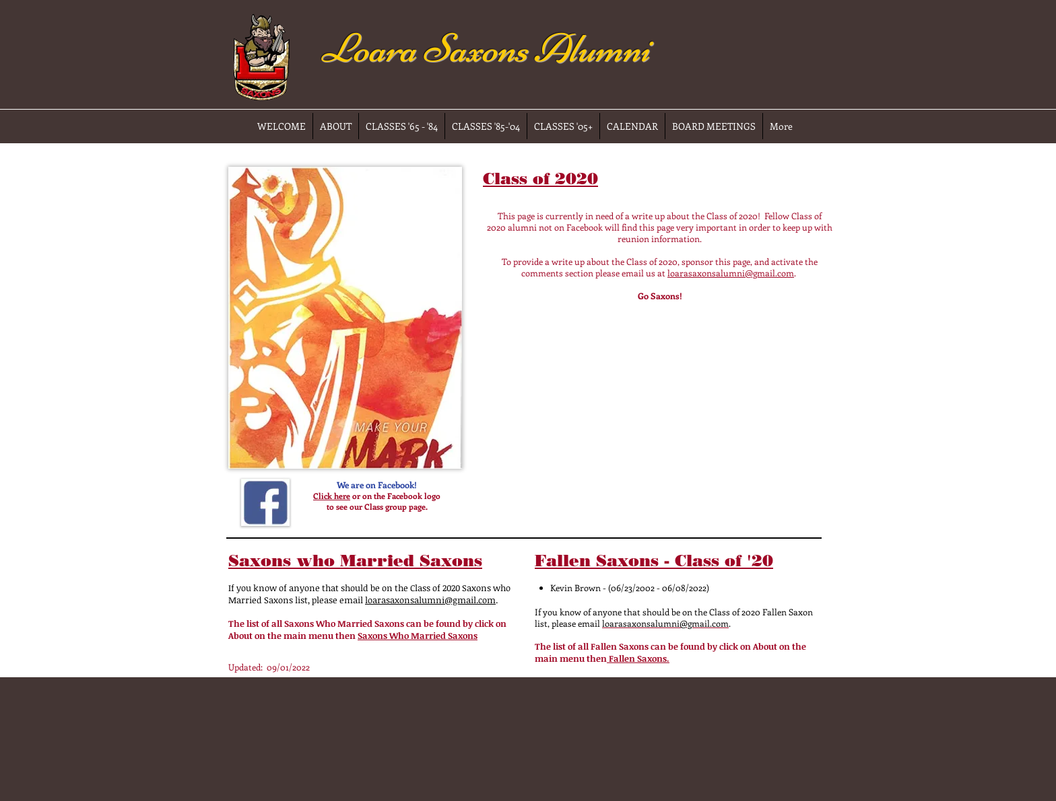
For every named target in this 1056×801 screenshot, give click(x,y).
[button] (345, 318)
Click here (331, 495)
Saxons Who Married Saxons (417, 636)
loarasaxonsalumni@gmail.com (730, 272)
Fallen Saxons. (638, 658)
